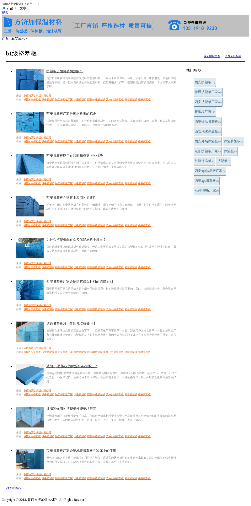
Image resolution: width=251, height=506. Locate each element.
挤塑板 (223, 161)
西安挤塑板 (205, 82)
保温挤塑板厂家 (208, 92)
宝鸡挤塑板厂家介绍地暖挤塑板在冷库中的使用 (81, 450)
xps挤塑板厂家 (207, 190)
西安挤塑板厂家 (208, 102)
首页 (5, 38)
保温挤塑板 (233, 141)
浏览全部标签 (233, 56)
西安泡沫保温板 (208, 131)
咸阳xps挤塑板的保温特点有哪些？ (71, 366)
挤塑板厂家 (205, 111)
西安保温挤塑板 (208, 121)
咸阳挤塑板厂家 (208, 151)
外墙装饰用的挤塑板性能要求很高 (71, 408)
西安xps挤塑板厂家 (210, 171)
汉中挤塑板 (48, 99)
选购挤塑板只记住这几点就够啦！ (71, 323)
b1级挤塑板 (80, 99)
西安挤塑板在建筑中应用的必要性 (71, 197)
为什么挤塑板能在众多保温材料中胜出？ (76, 239)
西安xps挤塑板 (207, 180)
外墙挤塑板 (131, 99)
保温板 (230, 151)
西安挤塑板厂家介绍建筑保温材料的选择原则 (79, 281)
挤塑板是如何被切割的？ (64, 71)
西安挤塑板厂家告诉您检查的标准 (71, 113)
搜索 (5, 12)
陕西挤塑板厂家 (64, 99)
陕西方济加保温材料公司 (37, 95)
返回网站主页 (212, 56)
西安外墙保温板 (208, 141)
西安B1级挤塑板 (96, 99)
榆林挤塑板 (144, 99)
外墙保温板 (204, 161)
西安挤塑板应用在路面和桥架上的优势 (74, 155)
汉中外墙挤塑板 (115, 99)
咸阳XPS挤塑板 (32, 99)
